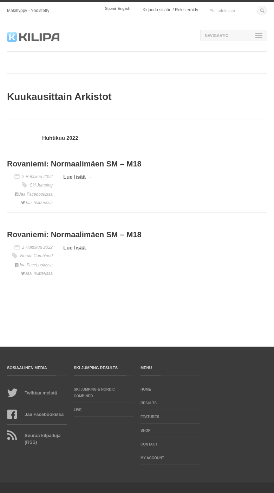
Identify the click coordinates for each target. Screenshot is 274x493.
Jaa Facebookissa (36, 194)
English (124, 9)
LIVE (77, 410)
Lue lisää (74, 177)
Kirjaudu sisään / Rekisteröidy (170, 9)
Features (150, 417)
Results (149, 403)
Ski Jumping (41, 185)
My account (152, 458)
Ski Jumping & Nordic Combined (94, 392)
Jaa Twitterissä (39, 202)
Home (146, 389)
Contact (149, 444)
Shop (145, 430)
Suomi (110, 9)
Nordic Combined (36, 255)
